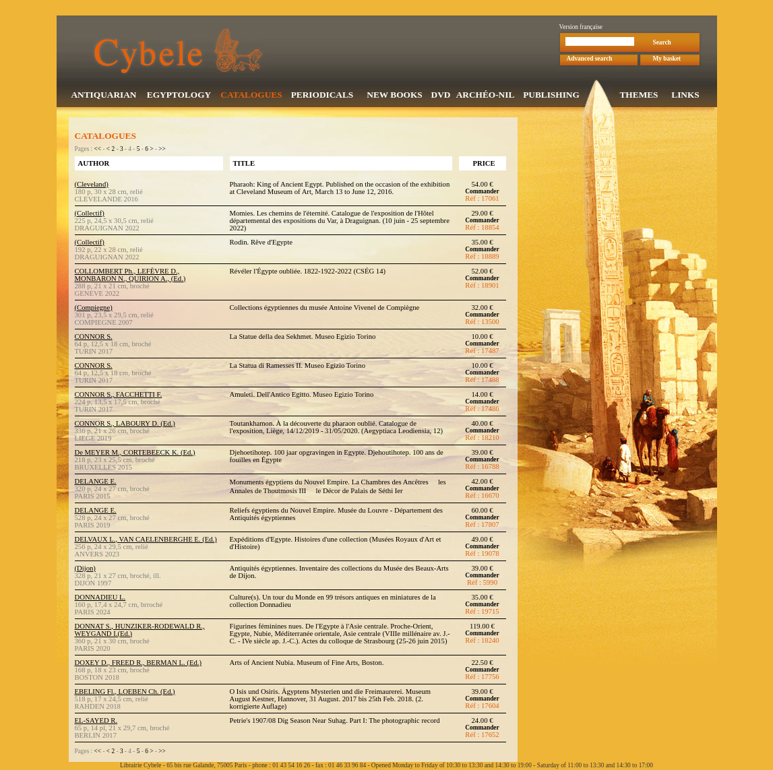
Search (662, 43)
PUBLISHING (551, 96)
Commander (482, 192)
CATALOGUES (251, 96)
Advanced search (590, 60)
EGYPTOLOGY (179, 96)
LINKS (685, 96)
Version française (581, 28)
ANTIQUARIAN (103, 96)
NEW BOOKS (394, 96)
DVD (441, 96)
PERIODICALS (322, 96)
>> (162, 150)
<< (98, 150)
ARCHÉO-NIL (485, 96)
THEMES (638, 96)
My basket (667, 60)
